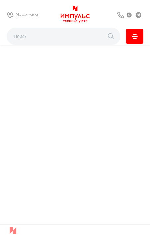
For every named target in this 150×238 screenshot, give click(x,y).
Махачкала (27, 14)
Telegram (139, 15)
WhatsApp (130, 15)
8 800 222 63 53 (121, 15)
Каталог (135, 36)
